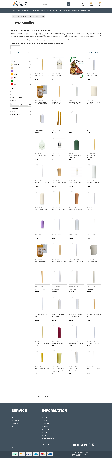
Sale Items (83, 10)
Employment (45, 426)
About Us (44, 418)
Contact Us (15, 423)
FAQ (13, 426)
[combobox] (54, 4)
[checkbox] (20, 61)
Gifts (60, 10)
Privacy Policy (46, 423)
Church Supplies (36, 10)
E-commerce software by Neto (79, 454)
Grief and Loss (67, 10)
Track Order (15, 420)
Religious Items (76, 10)
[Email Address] (26, 445)
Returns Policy (46, 429)
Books (19, 10)
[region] (21, 227)
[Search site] (68, 4)
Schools (90, 10)
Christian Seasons (26, 10)
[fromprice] (15, 104)
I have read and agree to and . (26, 447)
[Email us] (74, 444)
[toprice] (25, 104)
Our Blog (44, 420)
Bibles (14, 10)
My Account (15, 418)
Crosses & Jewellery (46, 10)
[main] (68, 229)
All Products (45, 432)
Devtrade (55, 10)
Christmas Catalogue (48, 438)
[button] (95, 52)
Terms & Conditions (28, 447)
